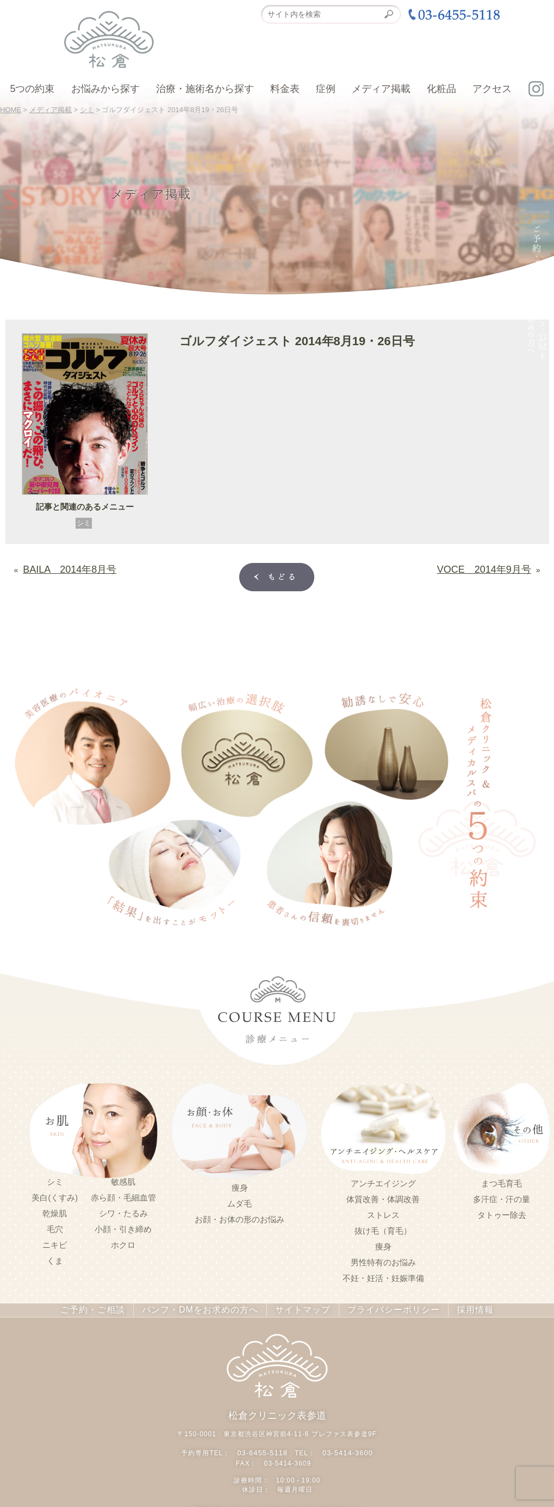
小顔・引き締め (123, 1227)
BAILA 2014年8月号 (59, 567)
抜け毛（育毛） (383, 1228)
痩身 (240, 1185)
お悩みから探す (105, 88)
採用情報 (458, 1308)
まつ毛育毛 (501, 1181)
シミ (84, 523)
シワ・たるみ (123, 1211)
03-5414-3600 (346, 1448)
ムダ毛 (239, 1201)
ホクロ (123, 1243)
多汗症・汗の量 (501, 1197)
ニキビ (54, 1243)
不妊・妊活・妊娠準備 (383, 1276)
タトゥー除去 (501, 1213)
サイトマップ (297, 1308)
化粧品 (441, 88)
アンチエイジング (383, 1181)
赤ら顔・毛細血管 (123, 1195)
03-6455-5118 (264, 1448)
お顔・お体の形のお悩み (239, 1217)
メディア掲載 (381, 88)
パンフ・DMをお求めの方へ (203, 1308)
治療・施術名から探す (205, 88)
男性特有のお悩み (383, 1260)
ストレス (383, 1213)
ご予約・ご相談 (106, 1308)
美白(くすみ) (55, 1195)
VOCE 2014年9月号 (494, 567)
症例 (325, 88)
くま (55, 1258)
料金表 (285, 88)
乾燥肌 (54, 1211)
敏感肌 (123, 1179)
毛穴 (55, 1227)
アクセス (492, 88)
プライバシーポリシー (381, 1308)
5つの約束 (32, 88)
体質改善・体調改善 (383, 1197)
